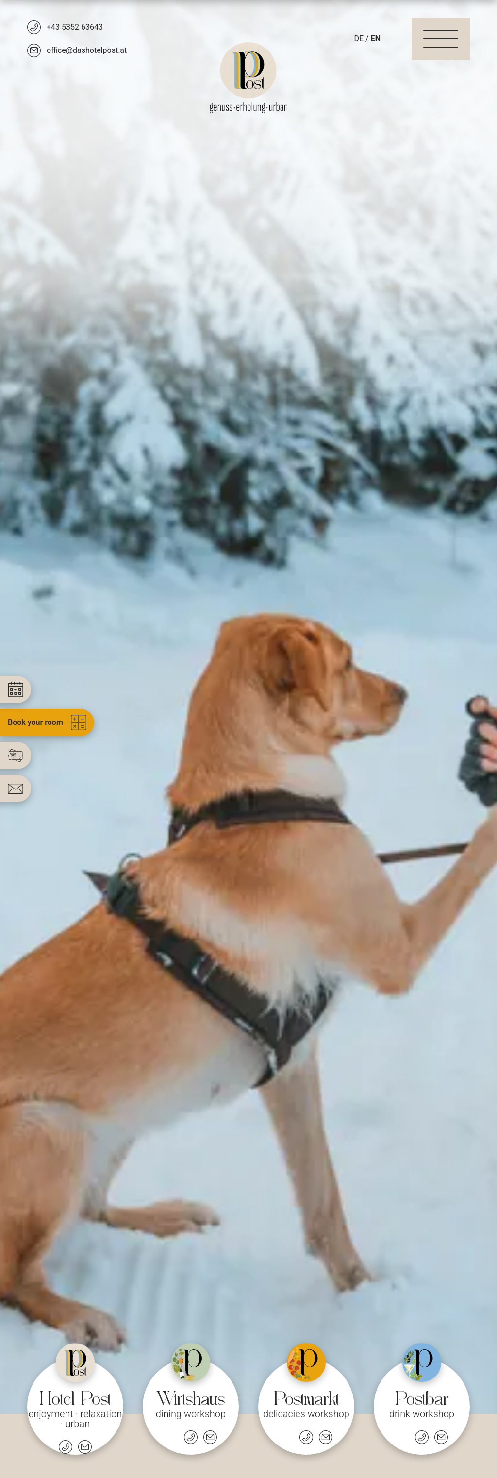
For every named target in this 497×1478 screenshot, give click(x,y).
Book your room (47, 722)
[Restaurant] (191, 1399)
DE (359, 38)
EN (376, 38)
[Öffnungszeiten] (171, 1437)
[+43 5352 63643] (65, 27)
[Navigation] (440, 39)
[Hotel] (75, 1399)
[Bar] (422, 1399)
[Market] (306, 1399)
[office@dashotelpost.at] (77, 50)
